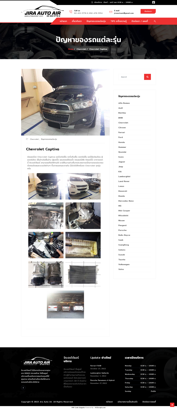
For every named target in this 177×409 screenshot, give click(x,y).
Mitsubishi (123, 215)
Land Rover (123, 181)
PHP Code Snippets (78, 407)
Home (71, 49)
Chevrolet (34, 139)
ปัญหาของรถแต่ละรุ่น (96, 21)
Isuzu (121, 156)
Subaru (121, 249)
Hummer (122, 147)
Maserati (122, 191)
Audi (120, 107)
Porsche (122, 230)
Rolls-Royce (124, 235)
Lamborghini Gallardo (99, 373)
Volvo (121, 269)
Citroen (122, 127)
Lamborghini (124, 176)
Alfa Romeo (124, 103)
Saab (120, 239)
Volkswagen (124, 264)
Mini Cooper (124, 210)
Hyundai (122, 152)
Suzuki (121, 254)
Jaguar (121, 161)
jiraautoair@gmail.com (124, 13)
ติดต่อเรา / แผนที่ (139, 21)
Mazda (121, 196)
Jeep (120, 166)
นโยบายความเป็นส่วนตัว (128, 401)
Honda (121, 142)
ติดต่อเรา (148, 11)
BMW (120, 117)
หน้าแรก (63, 21)
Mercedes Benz (126, 200)
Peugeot (122, 225)
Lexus (121, 186)
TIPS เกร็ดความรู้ (119, 21)
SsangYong (123, 244)
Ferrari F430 (95, 365)
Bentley (122, 112)
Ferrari (121, 132)
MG (119, 205)
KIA (120, 171)
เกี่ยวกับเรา (77, 21)
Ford (120, 137)
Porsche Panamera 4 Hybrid (102, 380)
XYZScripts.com (100, 407)
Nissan (121, 220)
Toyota (121, 259)
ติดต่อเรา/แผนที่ (149, 401)
